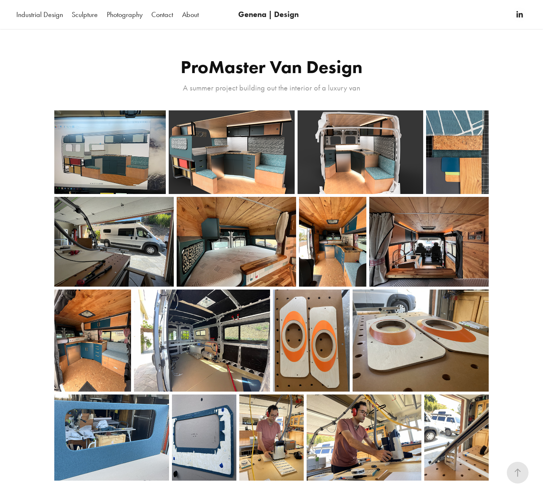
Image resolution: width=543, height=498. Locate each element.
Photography (125, 14)
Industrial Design (39, 14)
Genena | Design (268, 14)
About (190, 14)
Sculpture (85, 14)
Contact (162, 14)
